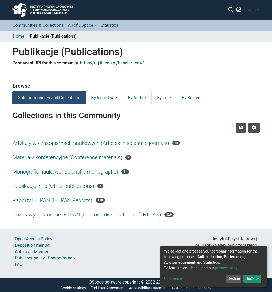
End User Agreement (107, 288)
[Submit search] (230, 10)
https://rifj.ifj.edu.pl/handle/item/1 (112, 62)
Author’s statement (33, 251)
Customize (173, 278)
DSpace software (105, 282)
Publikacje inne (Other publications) (53, 186)
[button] (239, 10)
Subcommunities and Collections (49, 97)
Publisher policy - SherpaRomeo (45, 257)
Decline (234, 278)
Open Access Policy (33, 238)
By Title (164, 97)
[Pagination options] (254, 128)
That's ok (252, 278)
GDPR (177, 288)
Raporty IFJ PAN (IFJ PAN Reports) (52, 200)
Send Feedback (198, 288)
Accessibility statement (148, 288)
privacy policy (226, 268)
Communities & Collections (37, 25)
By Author (137, 97)
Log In (250, 9)
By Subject (192, 97)
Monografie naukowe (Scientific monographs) (65, 172)
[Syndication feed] (241, 128)
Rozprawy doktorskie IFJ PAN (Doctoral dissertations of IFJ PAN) (86, 214)
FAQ (19, 264)
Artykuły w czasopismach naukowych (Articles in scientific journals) (90, 143)
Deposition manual (32, 245)
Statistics (109, 25)
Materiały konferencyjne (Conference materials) (67, 157)
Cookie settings (73, 288)
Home (18, 36)
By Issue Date (104, 97)
